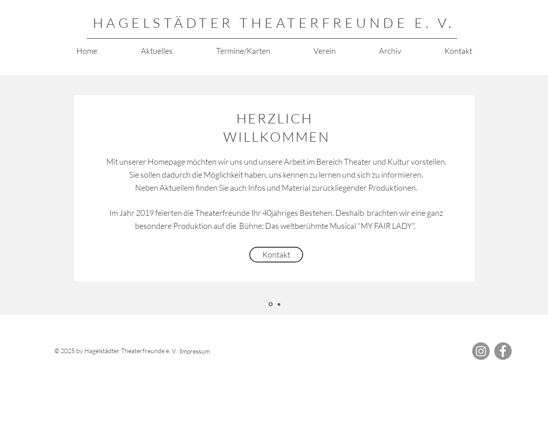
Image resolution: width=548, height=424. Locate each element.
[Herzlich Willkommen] (271, 304)
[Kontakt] (276, 254)
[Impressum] (213, 351)
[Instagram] (481, 351)
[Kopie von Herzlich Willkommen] (279, 304)
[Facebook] (503, 351)
